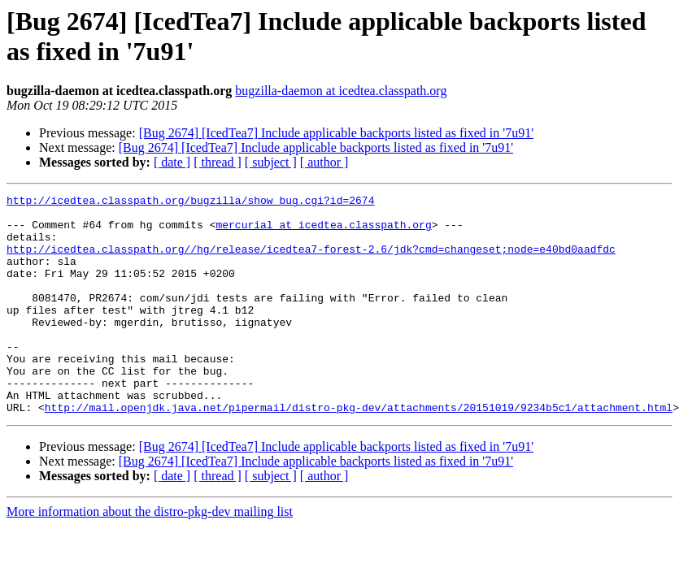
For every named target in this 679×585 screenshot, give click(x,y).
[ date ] (172, 162)
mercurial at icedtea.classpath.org (323, 231)
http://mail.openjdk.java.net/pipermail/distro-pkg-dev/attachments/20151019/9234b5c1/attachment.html (358, 451)
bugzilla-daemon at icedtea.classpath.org (340, 91)
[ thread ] (218, 162)
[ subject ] (271, 162)
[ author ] (324, 162)
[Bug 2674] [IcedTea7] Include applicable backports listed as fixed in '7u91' (336, 133)
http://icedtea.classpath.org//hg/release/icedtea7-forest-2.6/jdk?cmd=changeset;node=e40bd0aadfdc (311, 261)
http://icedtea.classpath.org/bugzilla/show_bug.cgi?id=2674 (190, 202)
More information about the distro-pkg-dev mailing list (150, 555)
